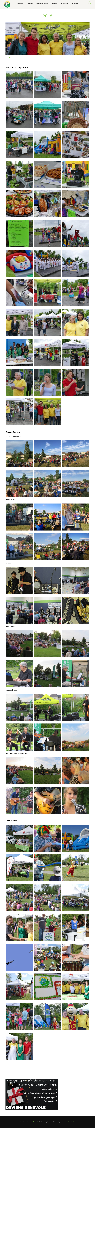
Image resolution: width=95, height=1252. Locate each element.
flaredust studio (69, 1122)
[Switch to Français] (75, 3)
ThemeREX (36, 1122)
